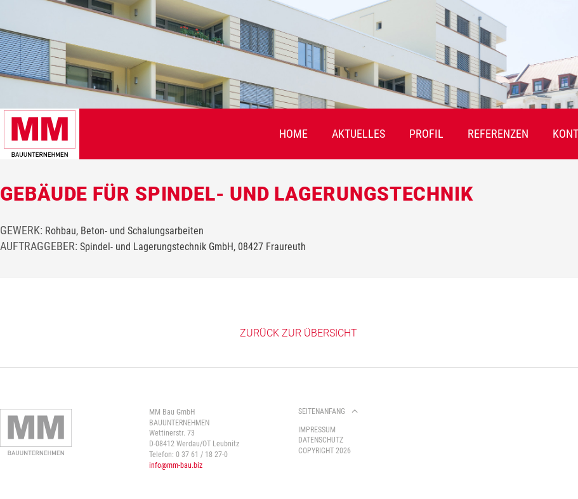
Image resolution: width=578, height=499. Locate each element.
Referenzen (498, 133)
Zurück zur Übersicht (298, 333)
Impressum (317, 429)
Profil (426, 133)
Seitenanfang (321, 411)
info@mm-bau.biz (175, 465)
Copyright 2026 (324, 450)
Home (293, 133)
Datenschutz (320, 440)
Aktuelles (358, 133)
